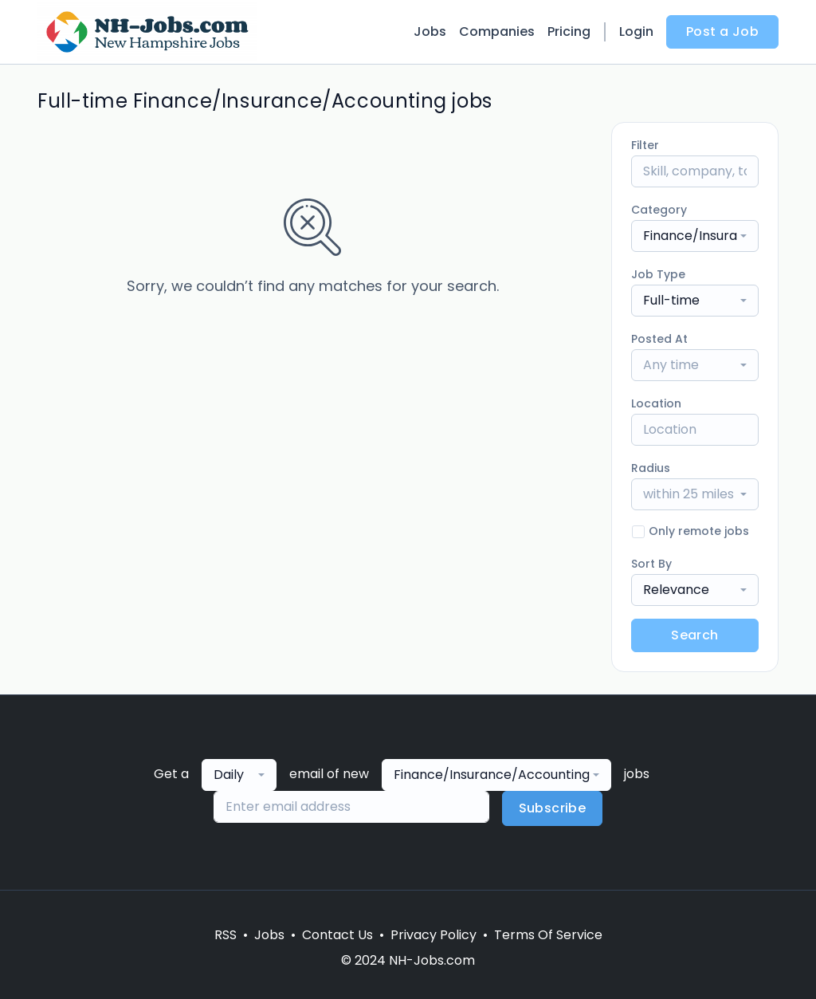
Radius (650, 468)
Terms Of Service (548, 935)
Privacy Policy (433, 935)
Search (694, 635)
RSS (225, 935)
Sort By (651, 564)
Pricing (568, 31)
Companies (497, 31)
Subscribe (552, 808)
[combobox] (695, 236)
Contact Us (337, 935)
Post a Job (722, 31)
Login (636, 31)
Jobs (430, 31)
